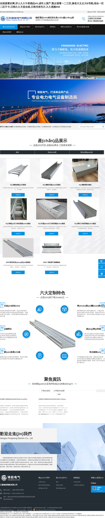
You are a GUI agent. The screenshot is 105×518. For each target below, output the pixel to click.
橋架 (57, 482)
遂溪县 (54, 515)
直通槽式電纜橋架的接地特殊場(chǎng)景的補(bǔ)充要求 (17, 399)
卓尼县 (7, 517)
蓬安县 (32, 517)
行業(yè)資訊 (45, 391)
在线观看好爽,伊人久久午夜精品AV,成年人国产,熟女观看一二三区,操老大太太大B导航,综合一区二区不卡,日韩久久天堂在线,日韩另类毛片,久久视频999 (41, 513)
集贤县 (58, 515)
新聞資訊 (77, 478)
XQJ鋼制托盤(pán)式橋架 (34, 126)
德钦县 (72, 517)
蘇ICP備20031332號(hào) (7, 510)
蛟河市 (101, 515)
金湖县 (62, 515)
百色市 (67, 515)
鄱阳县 (29, 515)
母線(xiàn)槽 (59, 485)
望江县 (64, 517)
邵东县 (68, 517)
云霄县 (49, 517)
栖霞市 (36, 517)
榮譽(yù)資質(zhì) (97, 478)
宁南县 (45, 515)
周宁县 (41, 515)
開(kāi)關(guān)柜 (61, 488)
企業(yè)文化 (42, 482)
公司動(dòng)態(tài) (59, 391)
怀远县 (28, 517)
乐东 (10, 515)
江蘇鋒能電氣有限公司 (6, 507)
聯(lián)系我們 (101, 12)
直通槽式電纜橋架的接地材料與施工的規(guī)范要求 (54, 399)
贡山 (70, 515)
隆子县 (25, 515)
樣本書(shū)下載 (42, 488)
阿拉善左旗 (19, 515)
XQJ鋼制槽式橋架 (46, 126)
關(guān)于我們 (92, 12)
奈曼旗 (13, 515)
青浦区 (6, 515)
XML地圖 (29, 510)
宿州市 (97, 515)
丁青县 (33, 515)
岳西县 (49, 515)
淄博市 (23, 517)
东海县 (16, 517)
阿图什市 (2, 517)
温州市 (41, 517)
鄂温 (20, 517)
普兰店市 (54, 517)
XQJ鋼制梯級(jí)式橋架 (20, 126)
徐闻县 (93, 515)
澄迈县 (2, 515)
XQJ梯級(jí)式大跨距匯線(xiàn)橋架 (61, 126)
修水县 (84, 515)
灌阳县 (80, 515)
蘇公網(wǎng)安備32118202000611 (44, 510)
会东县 (12, 517)
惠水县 (59, 517)
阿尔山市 (74, 515)
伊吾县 (45, 517)
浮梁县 (88, 515)
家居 (37, 515)
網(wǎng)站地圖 (21, 510)
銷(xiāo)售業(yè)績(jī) (44, 485)
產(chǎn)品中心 (61, 478)
